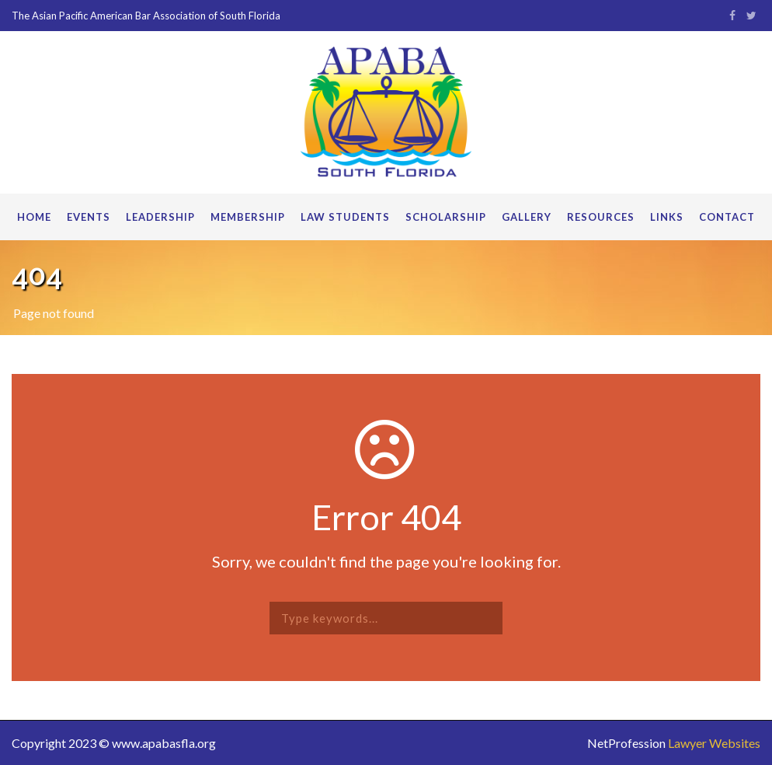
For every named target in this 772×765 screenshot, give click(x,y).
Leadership (160, 217)
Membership (247, 217)
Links (666, 217)
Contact (727, 217)
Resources (601, 217)
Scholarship (445, 217)
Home (34, 217)
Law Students (345, 217)
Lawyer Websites (714, 742)
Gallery (526, 217)
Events (88, 217)
